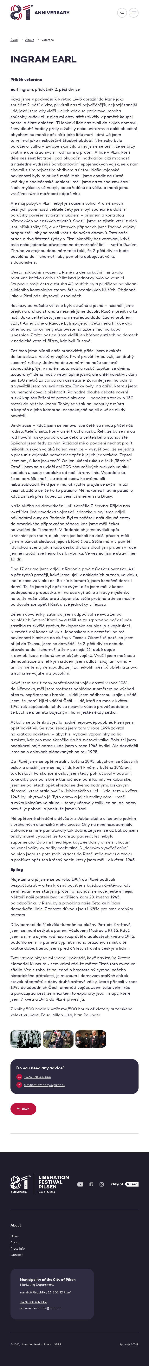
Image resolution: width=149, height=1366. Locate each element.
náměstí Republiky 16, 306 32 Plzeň (45, 1292)
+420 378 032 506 (33, 1302)
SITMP (135, 1344)
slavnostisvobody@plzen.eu (40, 1308)
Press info (17, 1248)
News (14, 1236)
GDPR (57, 1344)
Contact (16, 1255)
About (15, 1242)
